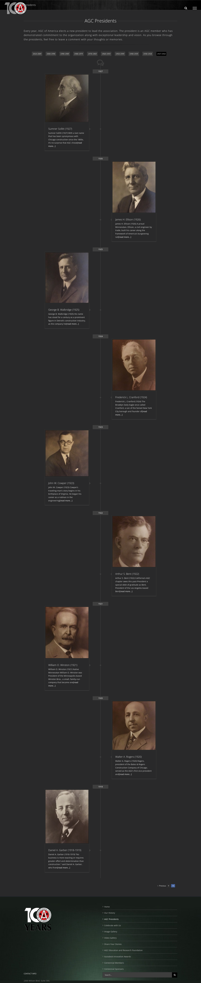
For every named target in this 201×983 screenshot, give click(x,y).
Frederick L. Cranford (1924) (131, 397)
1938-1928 (147, 54)
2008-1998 (51, 54)
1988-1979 (78, 54)
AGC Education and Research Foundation (123, 950)
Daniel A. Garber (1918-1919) (64, 850)
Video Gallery (110, 938)
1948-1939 (134, 54)
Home (107, 906)
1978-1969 (92, 54)
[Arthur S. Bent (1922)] (134, 541)
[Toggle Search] (186, 8)
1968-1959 (106, 54)
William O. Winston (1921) (62, 665)
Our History (109, 913)
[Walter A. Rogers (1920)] (134, 726)
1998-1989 (64, 54)
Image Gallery (110, 931)
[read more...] (124, 237)
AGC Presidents (111, 919)
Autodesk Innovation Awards (117, 956)
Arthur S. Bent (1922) (127, 573)
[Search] (174, 975)
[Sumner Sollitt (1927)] (67, 98)
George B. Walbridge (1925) (63, 309)
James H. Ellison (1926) (128, 219)
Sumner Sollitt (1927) (60, 128)
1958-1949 (120, 54)
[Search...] (137, 975)
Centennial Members (114, 962)
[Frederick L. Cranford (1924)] (134, 365)
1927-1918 (161, 54)
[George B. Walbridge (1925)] (67, 278)
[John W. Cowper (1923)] (67, 453)
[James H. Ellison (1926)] (134, 187)
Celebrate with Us (112, 925)
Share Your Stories (113, 944)
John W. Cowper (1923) (61, 483)
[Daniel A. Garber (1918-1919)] (67, 816)
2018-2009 (37, 54)
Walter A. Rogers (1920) (128, 756)
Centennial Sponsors (114, 969)
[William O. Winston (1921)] (67, 632)
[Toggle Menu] (195, 8)
